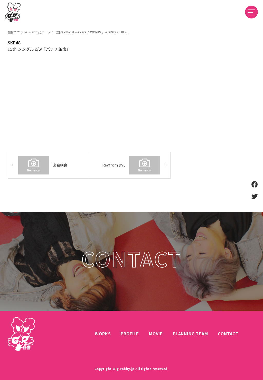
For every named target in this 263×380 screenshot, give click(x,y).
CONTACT (228, 333)
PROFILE (130, 333)
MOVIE (156, 333)
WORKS (103, 333)
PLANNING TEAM (190, 333)
